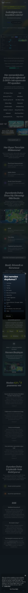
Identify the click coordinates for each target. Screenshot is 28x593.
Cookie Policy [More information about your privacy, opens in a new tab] (7, 586)
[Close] (25, 575)
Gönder (8, 316)
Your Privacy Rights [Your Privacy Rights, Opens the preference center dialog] (14, 589)
